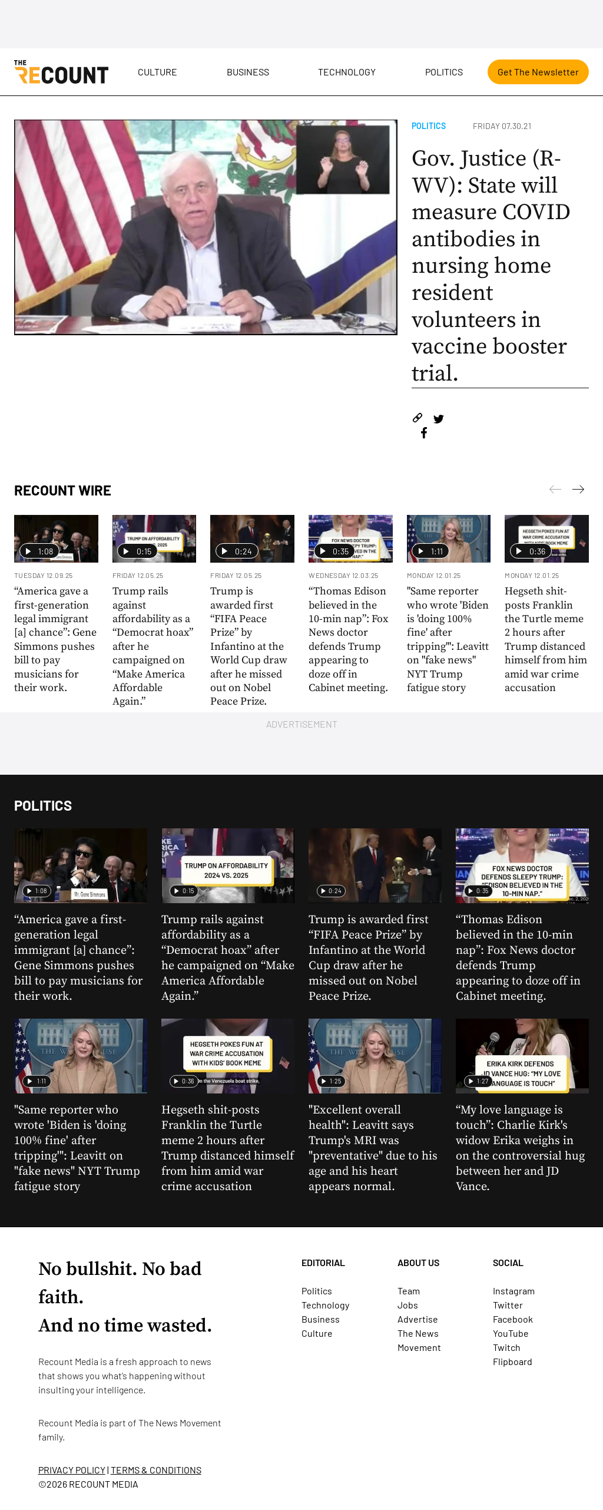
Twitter (508, 1304)
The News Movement (179, 1422)
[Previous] (578, 491)
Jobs (407, 1304)
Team (408, 1290)
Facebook (513, 1318)
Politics (444, 71)
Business (248, 71)
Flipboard (512, 1361)
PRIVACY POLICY (71, 1469)
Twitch (507, 1347)
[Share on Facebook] (424, 434)
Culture (157, 71)
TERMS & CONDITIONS (156, 1469)
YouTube (511, 1333)
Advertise (417, 1318)
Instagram (514, 1290)
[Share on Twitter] (438, 419)
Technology (347, 71)
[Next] (555, 491)
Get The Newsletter (538, 71)
